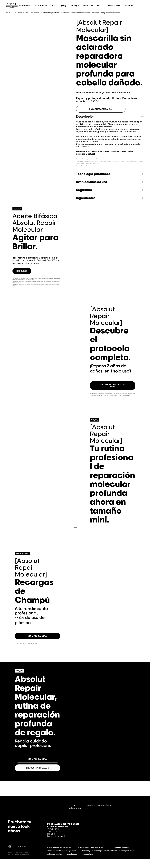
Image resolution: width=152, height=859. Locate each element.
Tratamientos (24, 5)
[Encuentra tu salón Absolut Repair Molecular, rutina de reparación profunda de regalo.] (37, 767)
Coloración (41, 5)
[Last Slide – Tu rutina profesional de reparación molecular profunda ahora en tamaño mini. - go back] (75, 527)
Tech (53, 5)
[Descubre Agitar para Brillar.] (21, 271)
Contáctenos (72, 854)
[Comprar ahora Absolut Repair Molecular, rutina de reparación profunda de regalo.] (37, 759)
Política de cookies (55, 854)
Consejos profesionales (81, 5)
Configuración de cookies (120, 847)
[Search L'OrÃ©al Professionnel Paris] (137, 5)
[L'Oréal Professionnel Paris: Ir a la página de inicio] (12, 8)
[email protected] (56, 836)
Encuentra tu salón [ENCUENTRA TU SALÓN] (100, 109)
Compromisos (114, 5)
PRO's (100, 5)
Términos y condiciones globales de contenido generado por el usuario (109, 851)
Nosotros (129, 5)
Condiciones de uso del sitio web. (60, 847)
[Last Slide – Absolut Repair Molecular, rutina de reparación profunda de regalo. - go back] (75, 774)
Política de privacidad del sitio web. (91, 847)
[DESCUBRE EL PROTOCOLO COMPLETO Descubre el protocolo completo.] (112, 385)
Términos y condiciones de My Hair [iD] (62, 851)
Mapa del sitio (88, 854)
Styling (62, 5)
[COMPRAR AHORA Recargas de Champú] (37, 636)
